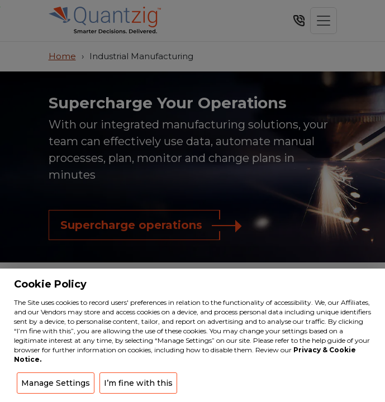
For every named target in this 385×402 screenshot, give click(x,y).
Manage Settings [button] (55, 383)
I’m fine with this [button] (138, 383)
